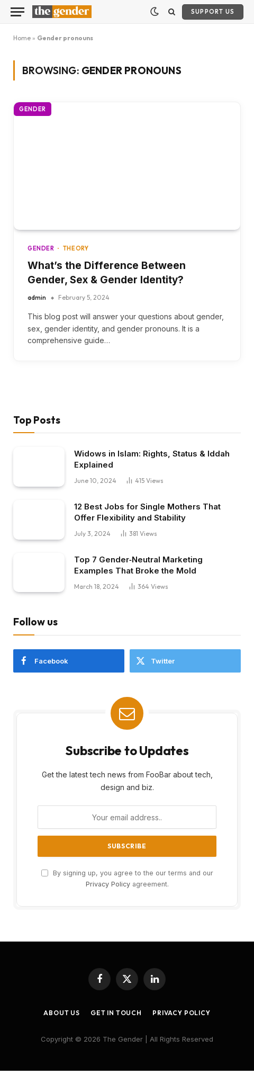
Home (22, 38)
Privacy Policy (108, 884)
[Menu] (17, 11)
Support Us (212, 11)
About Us (61, 1013)
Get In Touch (116, 1013)
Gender (32, 109)
